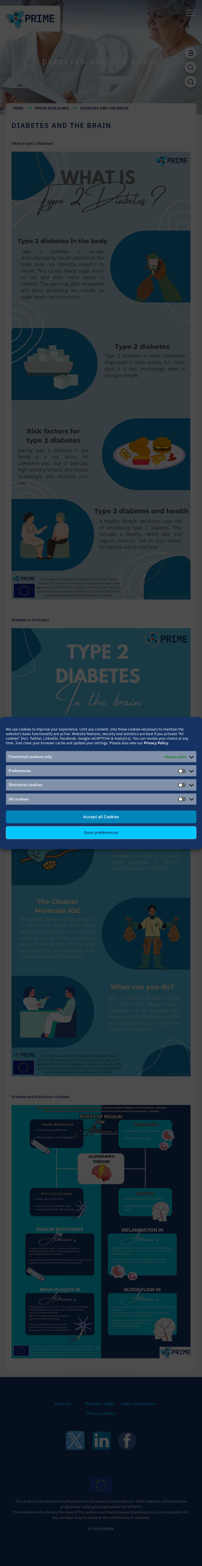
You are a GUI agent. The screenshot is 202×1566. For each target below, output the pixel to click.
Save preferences (101, 832)
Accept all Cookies (101, 816)
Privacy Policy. (156, 743)
